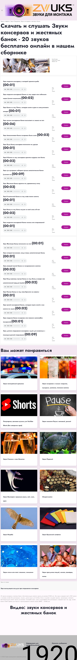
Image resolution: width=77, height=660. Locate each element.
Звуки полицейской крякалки (13, 384)
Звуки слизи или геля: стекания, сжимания (18, 572)
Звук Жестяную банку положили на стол (17, 244)
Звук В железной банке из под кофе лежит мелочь (21, 196)
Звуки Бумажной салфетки (51, 535)
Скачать (66, 86)
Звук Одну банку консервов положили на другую (20, 144)
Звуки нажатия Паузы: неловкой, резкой (56, 421)
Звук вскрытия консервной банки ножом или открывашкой (23, 222)
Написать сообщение (59, 643)
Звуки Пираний (47, 459)
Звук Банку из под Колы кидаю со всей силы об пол (21, 209)
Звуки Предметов (15, 21)
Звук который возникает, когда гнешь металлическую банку (24, 253)
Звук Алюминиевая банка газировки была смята (20, 135)
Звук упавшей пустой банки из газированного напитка (22, 266)
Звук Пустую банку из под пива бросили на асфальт (21, 292)
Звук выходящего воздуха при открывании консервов (19, 588)
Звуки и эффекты (5, 21)
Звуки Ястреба (8, 535)
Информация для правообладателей (32, 644)
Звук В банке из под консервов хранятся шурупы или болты (24, 157)
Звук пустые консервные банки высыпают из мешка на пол (23, 120)
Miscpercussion (47, 497)
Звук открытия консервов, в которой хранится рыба (21, 81)
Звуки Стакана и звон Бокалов (13, 459)
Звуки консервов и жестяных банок (30, 21)
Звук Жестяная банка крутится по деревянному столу (21, 183)
